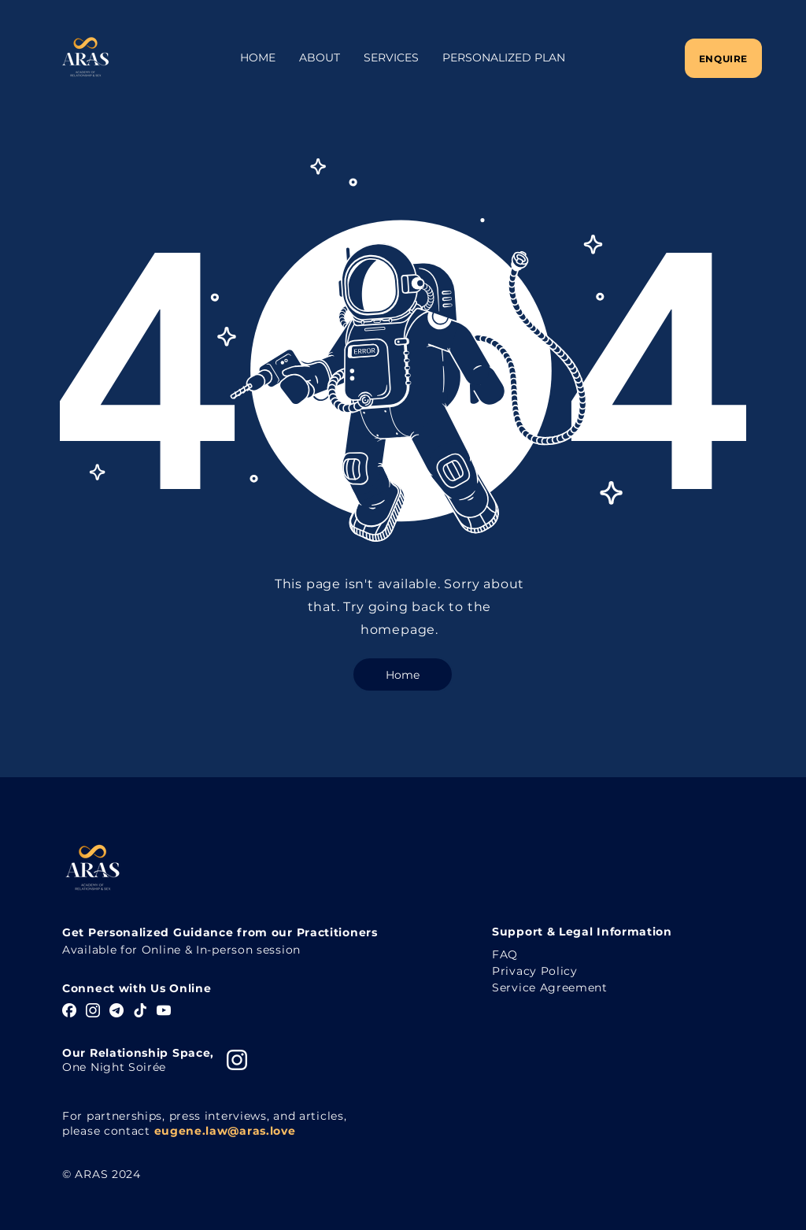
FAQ (505, 954)
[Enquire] (723, 58)
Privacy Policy (535, 971)
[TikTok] (140, 1010)
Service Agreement (550, 987)
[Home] (402, 674)
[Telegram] (116, 1010)
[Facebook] (69, 1010)
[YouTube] (164, 1010)
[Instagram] (93, 1010)
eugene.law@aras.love (225, 1131)
